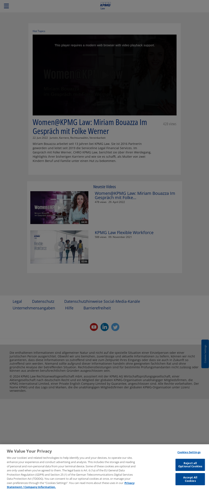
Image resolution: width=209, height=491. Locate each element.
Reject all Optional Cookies (190, 467)
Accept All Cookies (190, 481)
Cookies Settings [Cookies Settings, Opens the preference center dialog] (188, 454)
